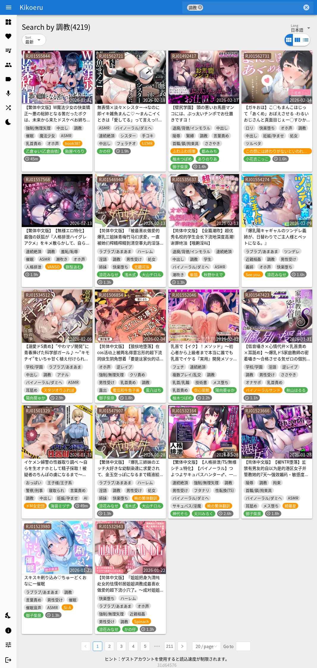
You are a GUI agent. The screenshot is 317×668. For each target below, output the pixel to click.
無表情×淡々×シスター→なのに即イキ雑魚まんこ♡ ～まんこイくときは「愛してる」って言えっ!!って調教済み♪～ (129, 116)
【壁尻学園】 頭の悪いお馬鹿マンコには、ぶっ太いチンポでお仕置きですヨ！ (202, 113)
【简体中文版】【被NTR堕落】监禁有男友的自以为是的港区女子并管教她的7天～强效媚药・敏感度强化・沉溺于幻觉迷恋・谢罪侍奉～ (276, 471)
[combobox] (252, 7)
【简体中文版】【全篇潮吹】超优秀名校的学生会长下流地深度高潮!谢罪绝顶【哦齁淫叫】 (203, 236)
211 (169, 646)
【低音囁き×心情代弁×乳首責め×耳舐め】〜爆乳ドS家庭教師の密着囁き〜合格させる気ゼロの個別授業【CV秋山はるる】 (276, 355)
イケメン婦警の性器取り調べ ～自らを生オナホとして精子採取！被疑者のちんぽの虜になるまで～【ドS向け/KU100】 (55, 471)
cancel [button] (200, 7)
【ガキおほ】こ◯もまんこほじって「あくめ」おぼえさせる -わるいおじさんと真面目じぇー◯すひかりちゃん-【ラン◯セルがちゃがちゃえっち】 (276, 119)
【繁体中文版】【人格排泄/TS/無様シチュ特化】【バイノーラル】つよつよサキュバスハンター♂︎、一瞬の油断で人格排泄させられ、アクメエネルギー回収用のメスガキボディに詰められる (203, 477)
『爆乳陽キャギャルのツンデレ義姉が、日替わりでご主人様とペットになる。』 (275, 236)
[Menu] (9, 7)
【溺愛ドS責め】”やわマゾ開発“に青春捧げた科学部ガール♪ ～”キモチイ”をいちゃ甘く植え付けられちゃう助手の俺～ (57, 355)
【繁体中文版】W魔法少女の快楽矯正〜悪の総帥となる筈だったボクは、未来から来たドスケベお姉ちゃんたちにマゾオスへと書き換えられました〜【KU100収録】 (57, 119)
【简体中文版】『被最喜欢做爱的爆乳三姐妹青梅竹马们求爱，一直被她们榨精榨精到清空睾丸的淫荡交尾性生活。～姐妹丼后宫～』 (128, 239)
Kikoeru (31, 7)
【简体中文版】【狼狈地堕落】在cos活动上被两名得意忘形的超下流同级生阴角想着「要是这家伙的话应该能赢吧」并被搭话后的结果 (129, 355)
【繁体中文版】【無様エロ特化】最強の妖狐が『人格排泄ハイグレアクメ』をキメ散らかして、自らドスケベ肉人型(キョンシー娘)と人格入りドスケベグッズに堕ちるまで (57, 242)
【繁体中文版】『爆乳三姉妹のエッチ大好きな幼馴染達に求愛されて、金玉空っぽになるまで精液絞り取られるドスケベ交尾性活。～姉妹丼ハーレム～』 (128, 474)
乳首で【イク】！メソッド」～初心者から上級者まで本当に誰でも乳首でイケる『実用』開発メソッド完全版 (202, 355)
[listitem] (8, 22)
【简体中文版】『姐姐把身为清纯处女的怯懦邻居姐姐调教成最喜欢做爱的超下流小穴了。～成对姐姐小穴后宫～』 (128, 586)
